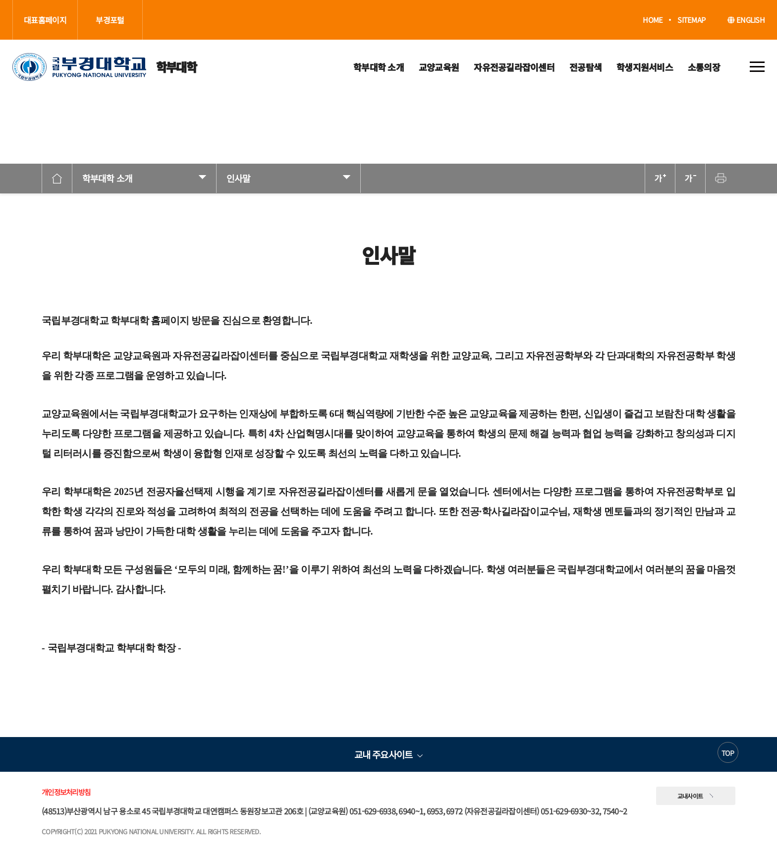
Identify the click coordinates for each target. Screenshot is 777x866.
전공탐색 (585, 67)
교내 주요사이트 (383, 754)
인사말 (238, 178)
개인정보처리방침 (66, 792)
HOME (653, 20)
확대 (660, 178)
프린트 (720, 178)
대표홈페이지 (45, 20)
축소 (690, 178)
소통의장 (704, 67)
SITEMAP (691, 20)
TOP (728, 753)
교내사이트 (690, 796)
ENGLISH (746, 19)
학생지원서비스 (644, 67)
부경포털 (110, 20)
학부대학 (104, 67)
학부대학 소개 (378, 67)
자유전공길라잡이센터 (514, 67)
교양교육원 (439, 67)
